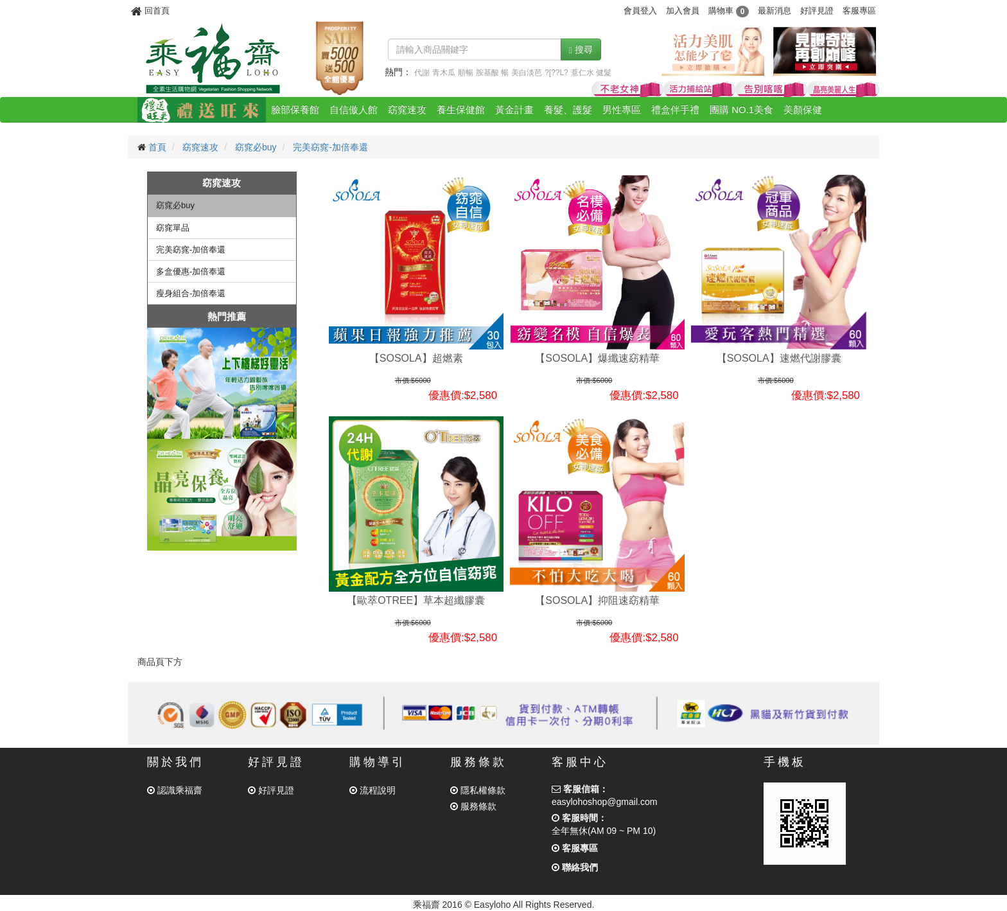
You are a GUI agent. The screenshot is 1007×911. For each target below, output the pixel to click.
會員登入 (640, 10)
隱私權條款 (477, 790)
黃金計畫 (514, 109)
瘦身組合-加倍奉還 (190, 293)
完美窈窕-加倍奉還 (330, 147)
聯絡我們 (575, 867)
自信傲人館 (353, 109)
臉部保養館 (295, 109)
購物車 (728, 10)
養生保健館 (461, 109)
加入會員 (682, 10)
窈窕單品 (172, 228)
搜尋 (581, 49)
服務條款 (473, 806)
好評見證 (817, 10)
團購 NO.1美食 (741, 109)
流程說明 (372, 790)
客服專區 (859, 10)
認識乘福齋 (174, 790)
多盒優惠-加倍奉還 (190, 271)
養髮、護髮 (568, 109)
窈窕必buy (256, 147)
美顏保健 (803, 109)
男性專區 (621, 109)
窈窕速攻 (407, 109)
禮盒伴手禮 (675, 109)
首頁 (157, 147)
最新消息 (774, 10)
